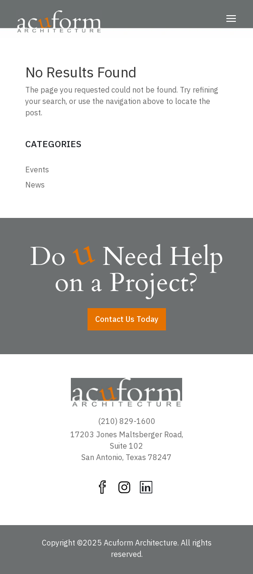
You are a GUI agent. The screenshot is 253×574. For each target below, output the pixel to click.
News (35, 184)
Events (37, 169)
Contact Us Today (126, 319)
